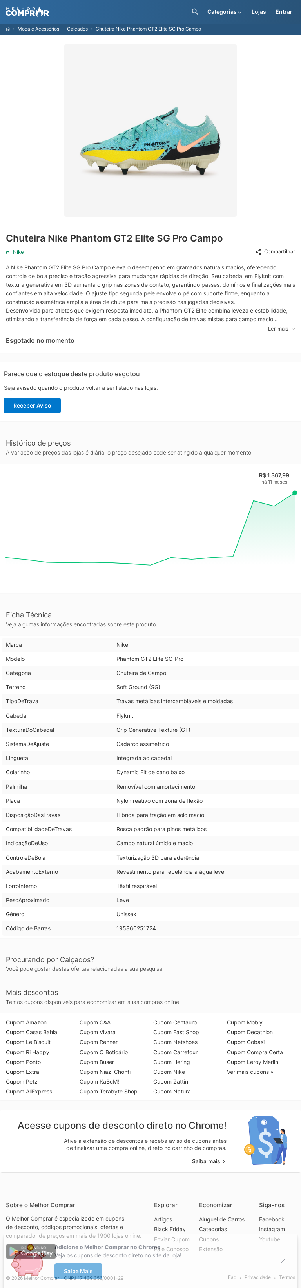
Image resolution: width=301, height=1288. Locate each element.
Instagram (272, 1229)
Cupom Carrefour (175, 1052)
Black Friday (170, 1229)
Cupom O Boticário (104, 1052)
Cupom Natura (172, 1091)
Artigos (163, 1219)
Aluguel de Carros (222, 1219)
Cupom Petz (22, 1081)
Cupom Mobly (245, 1022)
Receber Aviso (32, 405)
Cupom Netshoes (175, 1042)
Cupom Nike (169, 1071)
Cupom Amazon (26, 1022)
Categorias (213, 1229)
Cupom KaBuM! (99, 1081)
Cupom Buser (97, 1062)
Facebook (272, 1219)
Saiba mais (209, 1161)
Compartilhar (275, 251)
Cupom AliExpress (29, 1091)
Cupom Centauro (175, 1022)
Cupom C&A (95, 1022)
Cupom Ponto (23, 1062)
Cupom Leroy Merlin (252, 1062)
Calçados (77, 29)
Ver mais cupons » (250, 1071)
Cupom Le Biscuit (28, 1042)
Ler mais (281, 329)
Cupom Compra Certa (255, 1052)
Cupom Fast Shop (176, 1032)
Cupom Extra (22, 1071)
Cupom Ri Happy (27, 1052)
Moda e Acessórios (38, 29)
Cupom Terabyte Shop (109, 1091)
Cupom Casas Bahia (31, 1032)
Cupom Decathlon (250, 1032)
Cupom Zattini (171, 1081)
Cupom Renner (99, 1042)
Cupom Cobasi (246, 1042)
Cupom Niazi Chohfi (105, 1071)
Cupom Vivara (98, 1032)
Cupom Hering (171, 1062)
